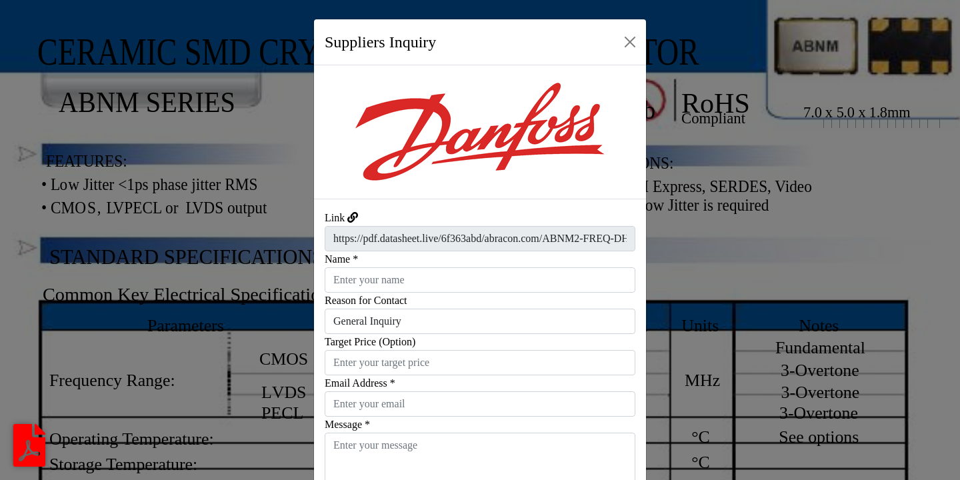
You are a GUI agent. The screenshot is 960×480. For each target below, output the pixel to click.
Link (335, 217)
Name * (341, 259)
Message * (347, 424)
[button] (339, 132)
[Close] (630, 42)
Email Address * (360, 383)
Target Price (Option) (370, 341)
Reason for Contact (366, 300)
